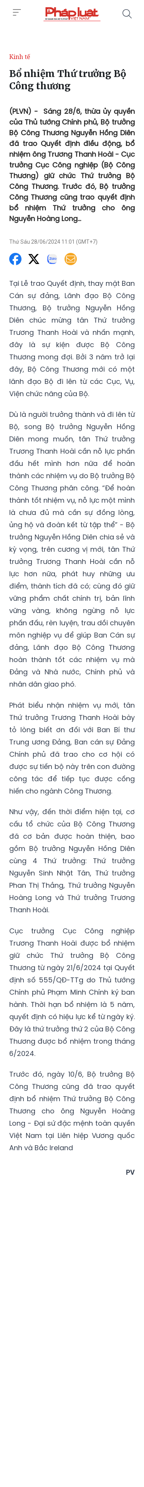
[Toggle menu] (17, 12)
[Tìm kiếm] (127, 13)
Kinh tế (19, 56)
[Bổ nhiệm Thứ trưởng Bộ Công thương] (71, 13)
